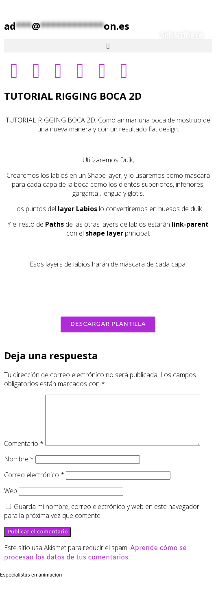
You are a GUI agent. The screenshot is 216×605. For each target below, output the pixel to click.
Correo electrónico (34, 493)
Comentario (24, 399)
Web (10, 509)
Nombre (19, 477)
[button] (108, 45)
